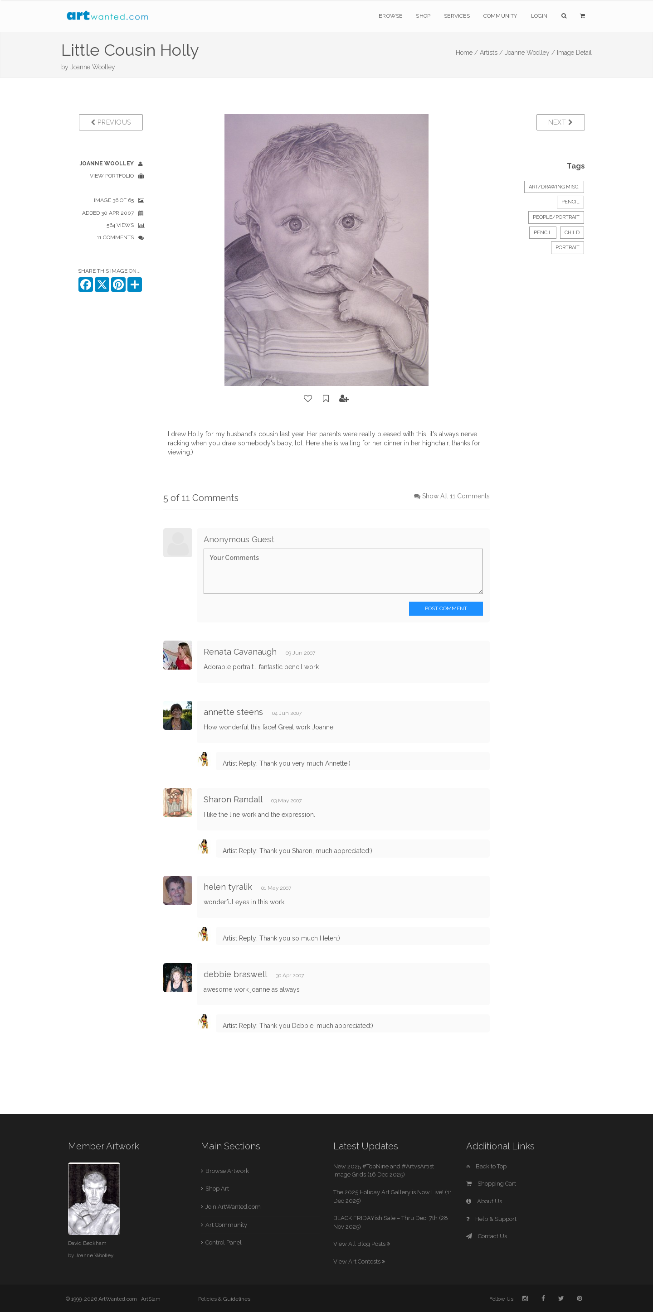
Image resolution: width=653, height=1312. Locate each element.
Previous (111, 122)
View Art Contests (359, 1261)
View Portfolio (112, 176)
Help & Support (491, 1219)
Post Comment (446, 608)
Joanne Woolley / (530, 52)
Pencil (570, 202)
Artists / (491, 52)
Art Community (226, 1224)
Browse (390, 16)
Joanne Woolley (92, 67)
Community (500, 16)
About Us (484, 1201)
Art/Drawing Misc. (554, 187)
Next (560, 122)
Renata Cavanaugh (240, 651)
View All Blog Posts (361, 1243)
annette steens (233, 712)
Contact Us (486, 1236)
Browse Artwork (227, 1170)
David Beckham (87, 1243)
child (572, 233)
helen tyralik (228, 887)
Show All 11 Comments (456, 496)
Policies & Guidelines (224, 1299)
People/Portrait (556, 217)
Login (539, 16)
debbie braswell (235, 974)
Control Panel (223, 1242)
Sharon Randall (233, 799)
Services (457, 16)
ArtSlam (151, 1299)
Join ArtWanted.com (233, 1206)
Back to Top (486, 1166)
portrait (568, 248)
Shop (423, 16)
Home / (467, 52)
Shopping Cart (491, 1183)
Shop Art (217, 1188)
